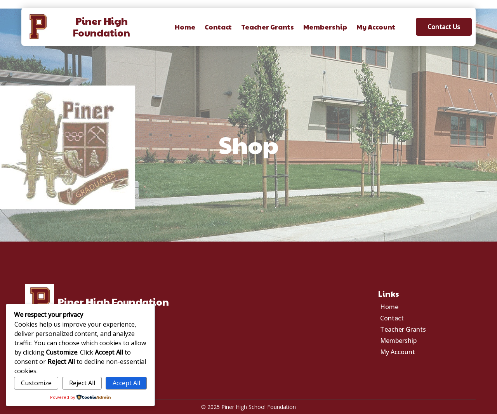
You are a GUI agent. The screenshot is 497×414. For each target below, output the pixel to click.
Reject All (82, 383)
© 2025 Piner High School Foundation (248, 407)
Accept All (126, 383)
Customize (36, 383)
